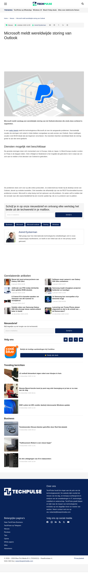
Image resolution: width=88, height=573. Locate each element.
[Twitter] (76, 340)
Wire (6, 545)
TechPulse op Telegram (12, 525)
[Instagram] (71, 340)
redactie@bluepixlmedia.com (60, 512)
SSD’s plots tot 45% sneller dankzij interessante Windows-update (44, 405)
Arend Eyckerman (40, 25)
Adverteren (8, 548)
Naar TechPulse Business (13, 522)
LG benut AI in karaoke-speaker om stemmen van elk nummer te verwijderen (25, 298)
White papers (9, 542)
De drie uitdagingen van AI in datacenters (35, 459)
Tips (5, 535)
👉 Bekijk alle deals (51, 355)
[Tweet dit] (58, 25)
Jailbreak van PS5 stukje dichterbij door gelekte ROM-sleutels (25, 289)
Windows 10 (37, 10)
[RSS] (60, 522)
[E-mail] (50, 25)
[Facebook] (66, 340)
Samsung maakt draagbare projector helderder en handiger (66, 289)
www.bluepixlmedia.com (24, 561)
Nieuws (10, 25)
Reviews (7, 532)
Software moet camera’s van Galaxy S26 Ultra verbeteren (66, 280)
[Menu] (5, 3)
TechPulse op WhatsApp (23, 10)
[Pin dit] (67, 25)
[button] (82, 4)
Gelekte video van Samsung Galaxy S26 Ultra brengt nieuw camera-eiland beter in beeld (26, 309)
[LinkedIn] (56, 522)
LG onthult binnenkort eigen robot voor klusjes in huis (40, 373)
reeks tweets (13, 130)
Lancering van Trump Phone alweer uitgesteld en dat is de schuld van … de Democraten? (66, 309)
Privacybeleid (79, 558)
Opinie (6, 539)
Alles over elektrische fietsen (68, 10)
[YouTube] (81, 340)
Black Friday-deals (50, 10)
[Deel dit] (54, 25)
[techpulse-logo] (42, 4)
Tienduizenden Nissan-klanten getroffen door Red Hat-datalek (43, 427)
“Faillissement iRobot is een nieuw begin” (35, 443)
